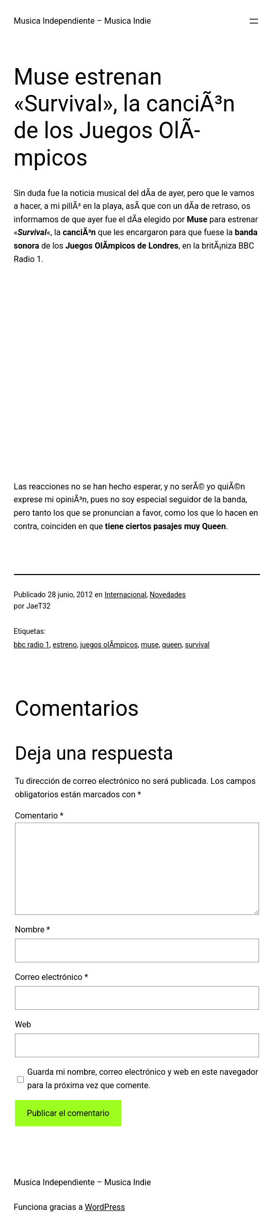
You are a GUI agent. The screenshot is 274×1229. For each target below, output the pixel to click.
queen (172, 645)
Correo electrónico (51, 977)
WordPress (105, 1207)
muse (150, 645)
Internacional (126, 595)
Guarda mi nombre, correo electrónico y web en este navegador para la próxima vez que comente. (143, 1078)
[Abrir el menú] (254, 21)
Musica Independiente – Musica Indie (82, 21)
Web (23, 1024)
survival (197, 645)
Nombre (32, 930)
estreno (65, 645)
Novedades (168, 595)
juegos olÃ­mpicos (109, 645)
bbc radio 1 (32, 645)
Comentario (39, 816)
